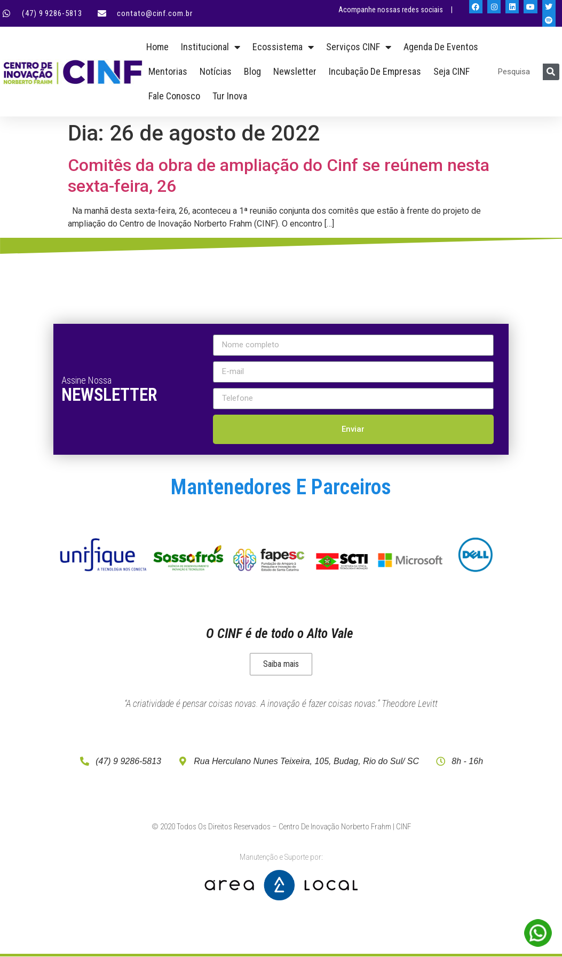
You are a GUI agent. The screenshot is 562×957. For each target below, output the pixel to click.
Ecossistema (283, 47)
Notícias (216, 71)
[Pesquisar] (551, 72)
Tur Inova (229, 96)
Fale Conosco (174, 96)
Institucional (210, 47)
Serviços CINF (358, 47)
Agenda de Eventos (440, 46)
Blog (252, 71)
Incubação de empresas (375, 71)
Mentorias (167, 71)
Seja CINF (451, 71)
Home (157, 46)
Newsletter (294, 71)
